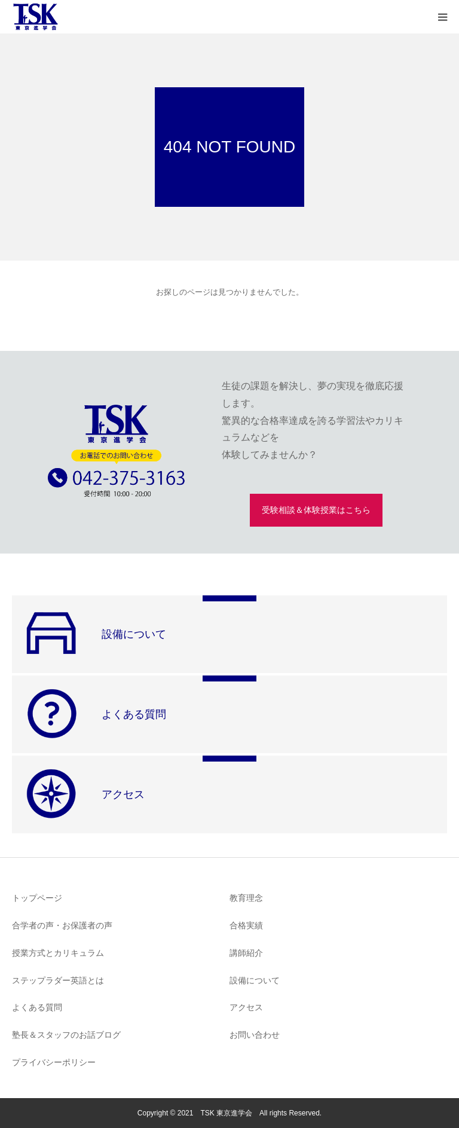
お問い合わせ (255, 1035)
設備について (255, 980)
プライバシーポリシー (54, 1062)
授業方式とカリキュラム (58, 953)
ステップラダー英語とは (58, 980)
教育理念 (246, 898)
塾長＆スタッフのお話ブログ (66, 1035)
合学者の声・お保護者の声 (62, 925)
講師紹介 (246, 953)
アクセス (246, 1007)
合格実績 (246, 925)
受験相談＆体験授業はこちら (316, 510)
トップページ (37, 898)
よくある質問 (37, 1007)
